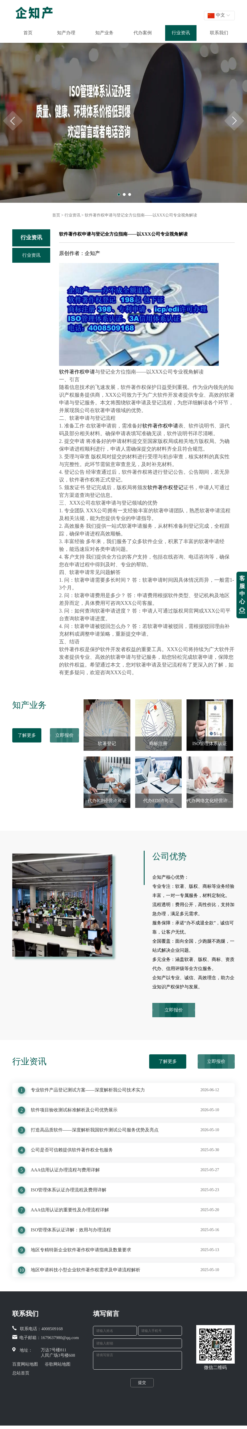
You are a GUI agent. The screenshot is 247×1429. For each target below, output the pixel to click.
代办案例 (142, 32)
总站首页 (20, 1373)
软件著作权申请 (77, 372)
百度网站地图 (25, 1364)
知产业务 (104, 32)
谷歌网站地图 (57, 1364)
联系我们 (219, 32)
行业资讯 (181, 32)
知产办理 (66, 32)
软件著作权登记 (165, 487)
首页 (28, 32)
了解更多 (27, 735)
